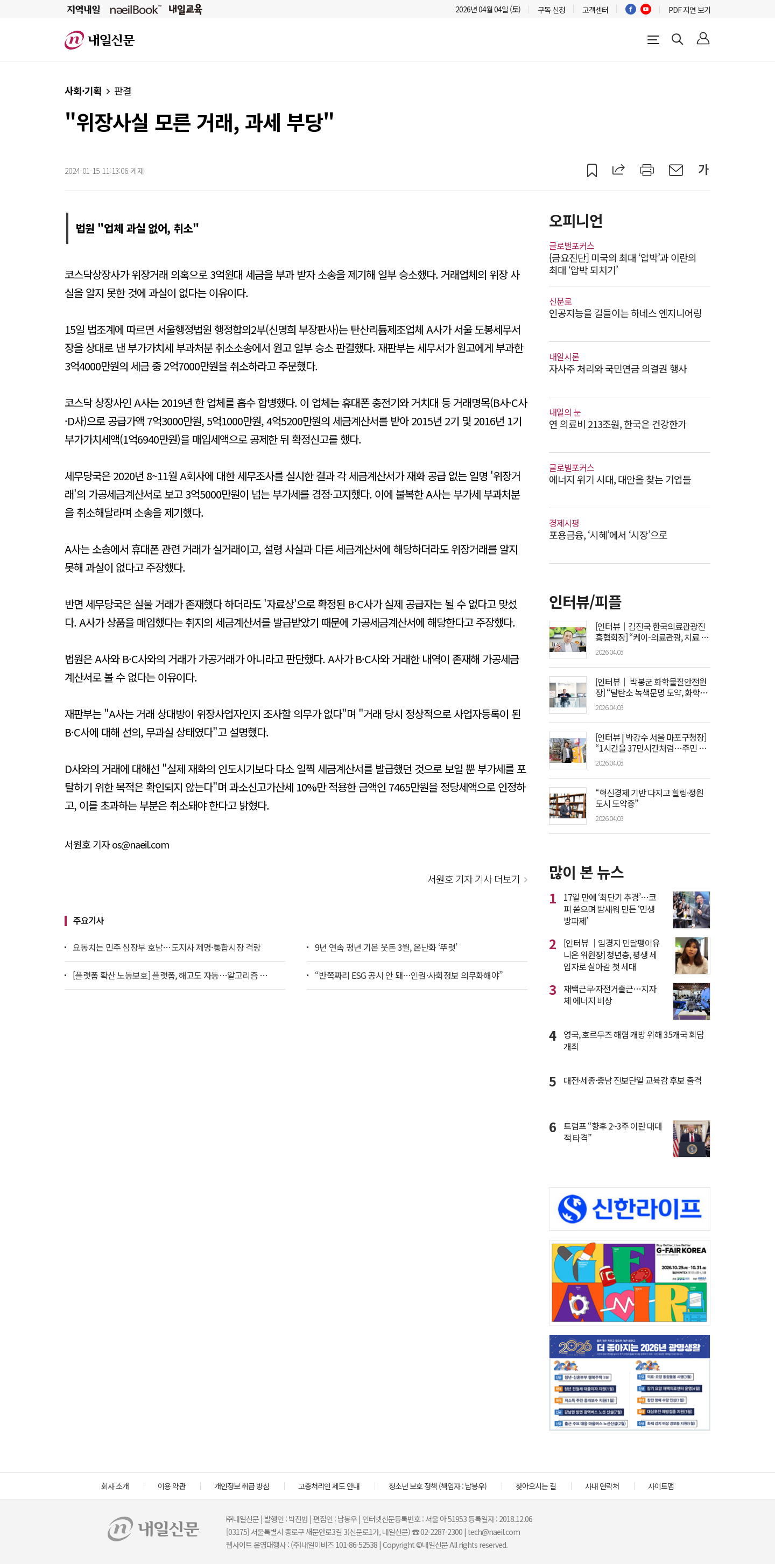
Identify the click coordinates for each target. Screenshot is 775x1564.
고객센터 (595, 10)
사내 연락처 (602, 1486)
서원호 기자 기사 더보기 (473, 879)
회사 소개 (115, 1486)
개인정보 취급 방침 (241, 1486)
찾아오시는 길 (536, 1486)
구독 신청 (551, 10)
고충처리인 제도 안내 (329, 1486)
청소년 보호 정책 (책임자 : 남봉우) (438, 1486)
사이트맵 (661, 1486)
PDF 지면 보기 (689, 10)
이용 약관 (171, 1486)
